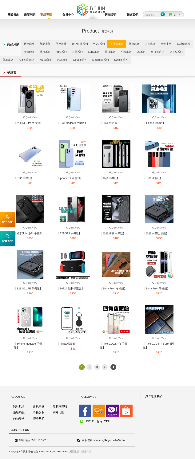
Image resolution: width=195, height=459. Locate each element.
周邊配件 (29, 51)
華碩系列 (110, 51)
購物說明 (116, 14)
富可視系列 (157, 51)
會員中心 (62, 14)
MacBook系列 (100, 59)
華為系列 (8, 59)
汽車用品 (62, 59)
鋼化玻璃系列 (80, 43)
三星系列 (77, 51)
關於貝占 (13, 14)
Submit (163, 14)
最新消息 (29, 14)
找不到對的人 (27, 59)
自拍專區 (150, 43)
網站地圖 (58, 412)
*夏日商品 (46, 59)
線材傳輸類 (183, 43)
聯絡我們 (132, 14)
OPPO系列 (175, 51)
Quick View (30, 117)
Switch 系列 (121, 59)
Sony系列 (93, 51)
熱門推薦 (61, 43)
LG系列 (141, 51)
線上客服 (8, 220)
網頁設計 (74, 451)
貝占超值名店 (91, 10)
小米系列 (126, 51)
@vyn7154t (104, 421)
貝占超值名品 (153, 396)
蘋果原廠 (134, 43)
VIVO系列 (99, 43)
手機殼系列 (116, 43)
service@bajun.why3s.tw (109, 440)
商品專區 (46, 14)
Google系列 (80, 59)
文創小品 (166, 43)
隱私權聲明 (60, 406)
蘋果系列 (45, 51)
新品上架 (45, 43)
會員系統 (38, 406)
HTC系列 (61, 51)
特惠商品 (29, 43)
